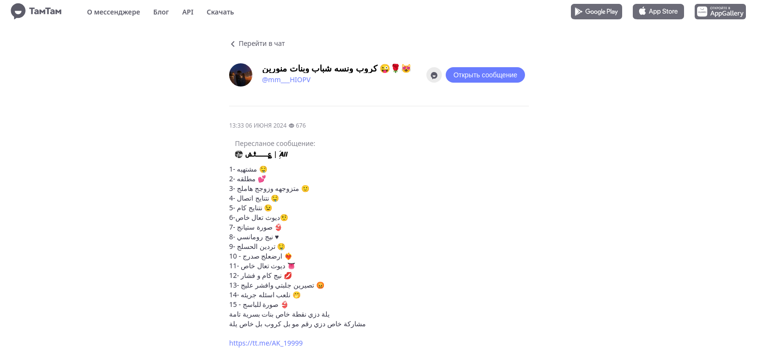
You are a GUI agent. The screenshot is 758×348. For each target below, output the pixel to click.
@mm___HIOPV (286, 79)
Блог (161, 11)
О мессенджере (113, 11)
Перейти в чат (257, 43)
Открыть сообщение (485, 75)
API (187, 11)
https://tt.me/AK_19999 (266, 343)
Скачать (220, 11)
